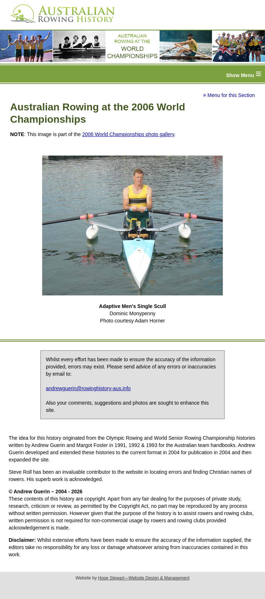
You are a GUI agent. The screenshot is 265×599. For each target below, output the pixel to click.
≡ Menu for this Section (229, 95)
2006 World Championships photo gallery (128, 134)
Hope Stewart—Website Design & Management (144, 578)
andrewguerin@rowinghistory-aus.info (88, 388)
